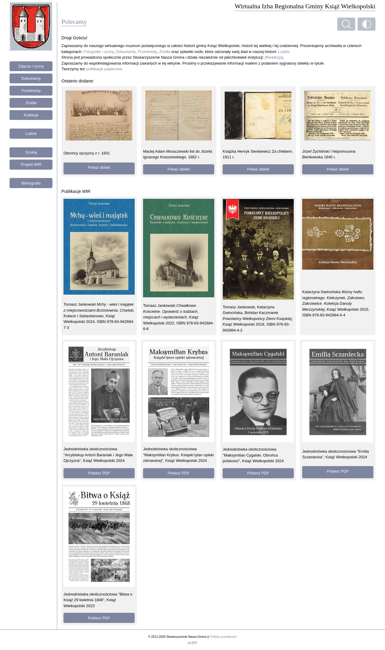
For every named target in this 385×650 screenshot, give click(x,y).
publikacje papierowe (104, 69)
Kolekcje (31, 115)
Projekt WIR (31, 164)
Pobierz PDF (99, 473)
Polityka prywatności (223, 636)
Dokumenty (31, 78)
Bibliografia (31, 183)
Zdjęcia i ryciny (31, 66)
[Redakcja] (274, 57)
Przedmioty (31, 90)
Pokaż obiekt (99, 167)
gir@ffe (192, 642)
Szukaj (31, 152)
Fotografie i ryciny (98, 51)
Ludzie (31, 133)
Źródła (31, 103)
